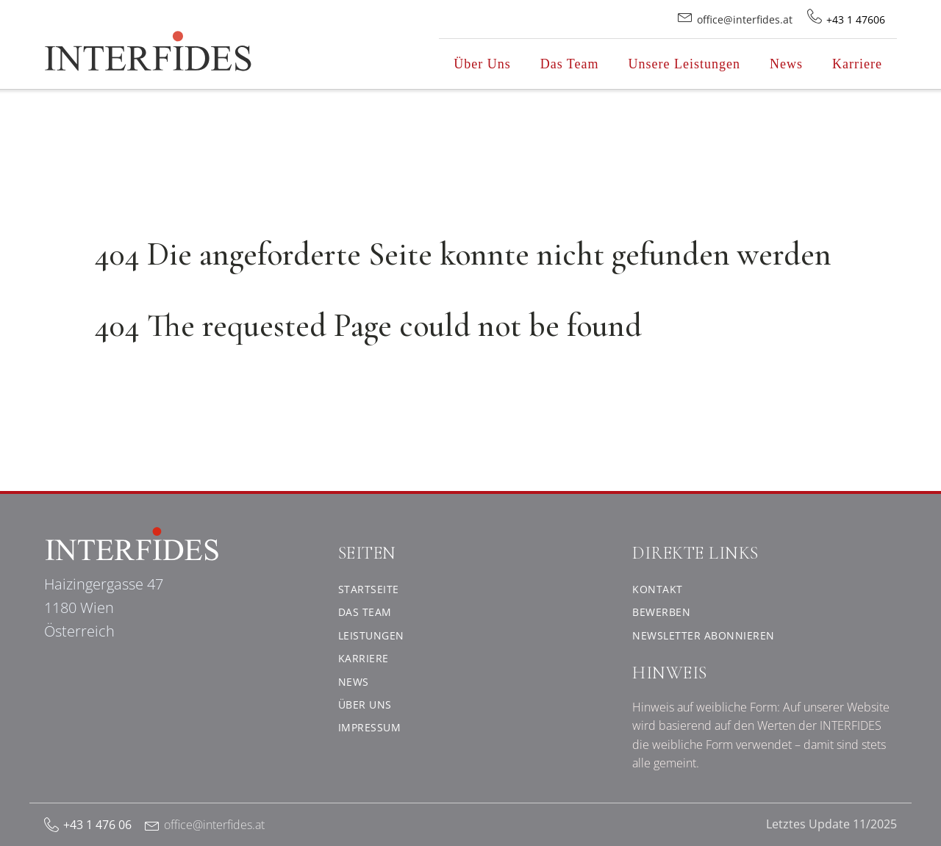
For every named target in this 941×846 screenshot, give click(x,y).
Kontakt (657, 589)
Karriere (857, 64)
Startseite (368, 589)
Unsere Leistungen (684, 64)
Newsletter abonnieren (703, 635)
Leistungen (371, 635)
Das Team (569, 64)
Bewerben (661, 611)
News (786, 64)
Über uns (365, 704)
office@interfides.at (214, 825)
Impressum (369, 727)
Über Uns (482, 64)
